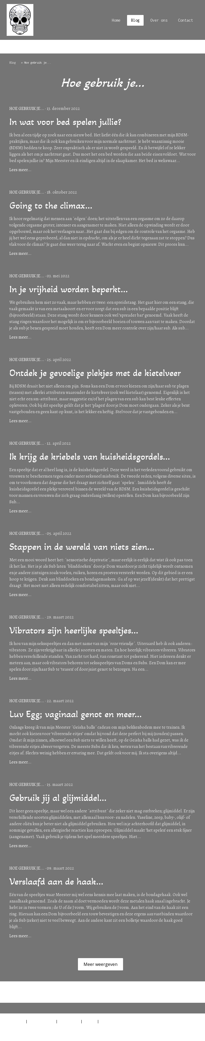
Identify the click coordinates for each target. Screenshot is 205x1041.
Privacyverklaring (41, 1021)
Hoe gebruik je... (26, 109)
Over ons (158, 20)
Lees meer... (20, 170)
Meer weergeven (100, 964)
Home (116, 20)
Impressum (16, 1021)
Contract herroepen (27, 1027)
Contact (185, 20)
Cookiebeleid (69, 1021)
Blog (135, 20)
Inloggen (191, 1032)
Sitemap (89, 1021)
